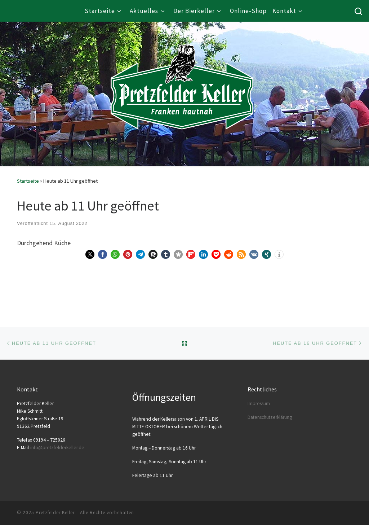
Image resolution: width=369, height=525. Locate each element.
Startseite (28, 181)
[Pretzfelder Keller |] (182, 76)
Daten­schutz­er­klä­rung (270, 417)
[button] (89, 254)
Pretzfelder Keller (55, 512)
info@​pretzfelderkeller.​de (57, 447)
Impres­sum (259, 403)
